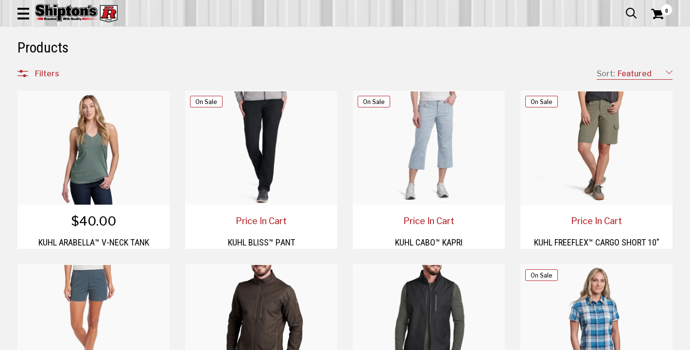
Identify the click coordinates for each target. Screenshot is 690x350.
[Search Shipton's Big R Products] (312, 35)
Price (43, 287)
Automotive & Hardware (164, 71)
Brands (46, 266)
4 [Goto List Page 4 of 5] (466, 340)
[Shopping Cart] (656, 35)
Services (659, 7)
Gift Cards (575, 7)
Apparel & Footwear (67, 71)
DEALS (655, 71)
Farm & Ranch (246, 71)
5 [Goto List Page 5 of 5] (481, 340)
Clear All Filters (39, 103)
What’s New (618, 7)
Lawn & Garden (470, 71)
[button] (378, 35)
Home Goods (312, 71)
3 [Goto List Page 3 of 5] (451, 340)
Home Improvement (388, 71)
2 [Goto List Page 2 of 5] (437, 340)
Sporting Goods (603, 71)
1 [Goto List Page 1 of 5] (422, 340)
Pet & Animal (535, 71)
